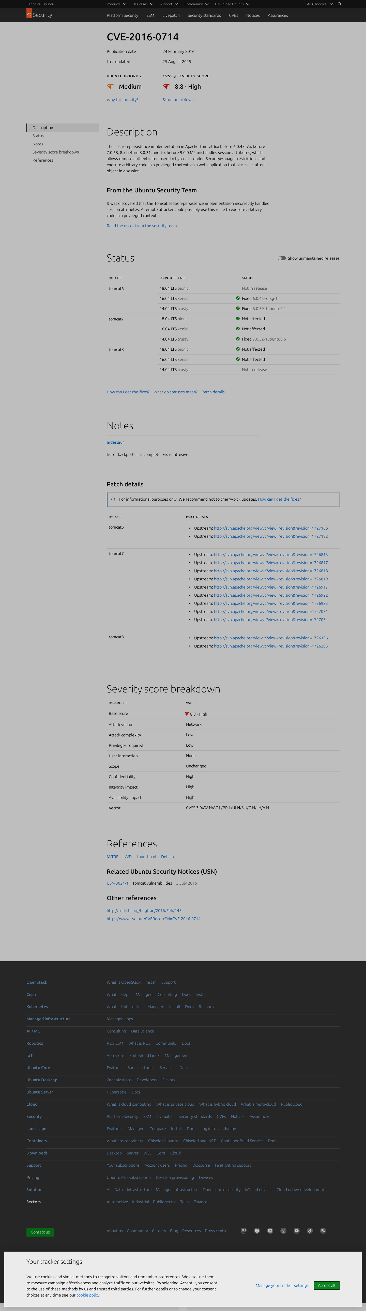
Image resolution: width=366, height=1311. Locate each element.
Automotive (117, 1201)
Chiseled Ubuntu (163, 1140)
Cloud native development (300, 1189)
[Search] (340, 4)
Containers (36, 1140)
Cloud (31, 1104)
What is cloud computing (129, 1104)
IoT (29, 1055)
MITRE (112, 856)
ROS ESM (115, 1043)
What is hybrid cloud (217, 1104)
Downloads (37, 1153)
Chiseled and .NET (199, 1140)
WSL (147, 1153)
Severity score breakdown (56, 152)
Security (34, 1116)
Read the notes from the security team (142, 225)
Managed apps (120, 1018)
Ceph (31, 994)
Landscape (36, 1128)
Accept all (326, 1285)
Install (151, 982)
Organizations (119, 1079)
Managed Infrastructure (177, 1189)
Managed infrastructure (48, 1018)
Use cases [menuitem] (140, 4)
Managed (144, 994)
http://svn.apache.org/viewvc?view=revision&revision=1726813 (271, 554)
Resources (208, 1006)
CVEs (233, 15)
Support (168, 982)
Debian (167, 856)
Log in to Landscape (218, 1128)
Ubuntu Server (39, 1092)
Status (38, 135)
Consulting (167, 994)
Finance (200, 1201)
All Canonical (317, 4)
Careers (159, 1230)
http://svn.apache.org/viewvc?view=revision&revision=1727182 (271, 536)
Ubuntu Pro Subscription (129, 1177)
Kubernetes (37, 1006)
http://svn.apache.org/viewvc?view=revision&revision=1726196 (271, 638)
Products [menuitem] (113, 4)
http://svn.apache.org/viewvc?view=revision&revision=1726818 (271, 570)
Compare (157, 1128)
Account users (157, 1165)
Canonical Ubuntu (40, 4)
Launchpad (146, 856)
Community (166, 1043)
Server (133, 1153)
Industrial (140, 1201)
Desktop (114, 1153)
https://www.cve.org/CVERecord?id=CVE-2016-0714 (154, 918)
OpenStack (36, 982)
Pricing (181, 1165)
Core (161, 1153)
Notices (253, 15)
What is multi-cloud (258, 1104)
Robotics (34, 1043)
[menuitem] (319, 4)
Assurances (278, 15)
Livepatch (171, 15)
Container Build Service (242, 1140)
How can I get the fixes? (128, 392)
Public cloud (291, 1104)
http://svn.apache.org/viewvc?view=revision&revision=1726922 (271, 595)
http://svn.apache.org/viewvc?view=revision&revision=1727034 (271, 619)
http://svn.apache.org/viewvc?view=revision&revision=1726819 (271, 579)
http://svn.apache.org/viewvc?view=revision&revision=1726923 (271, 603)
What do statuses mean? (175, 392)
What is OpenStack (124, 982)
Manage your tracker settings (282, 1285)
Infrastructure (139, 1189)
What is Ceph (119, 994)
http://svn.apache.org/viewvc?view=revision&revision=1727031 (271, 611)
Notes (38, 144)
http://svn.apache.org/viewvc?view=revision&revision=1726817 (271, 562)
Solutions (35, 1189)
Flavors (168, 1079)
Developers (147, 1079)
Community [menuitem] (194, 4)
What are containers (125, 1140)
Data (118, 1189)
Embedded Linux (144, 1055)
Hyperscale (117, 1092)
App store (115, 1055)
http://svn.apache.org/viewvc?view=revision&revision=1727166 (271, 528)
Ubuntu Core (38, 1067)
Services (167, 1067)
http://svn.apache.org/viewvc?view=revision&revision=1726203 (271, 646)
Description (43, 127)
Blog (174, 1230)
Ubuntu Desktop (41, 1079)
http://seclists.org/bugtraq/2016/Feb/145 (144, 910)
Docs (186, 994)
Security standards (204, 15)
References (43, 160)
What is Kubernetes (124, 1006)
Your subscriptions (123, 1165)
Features (115, 1067)
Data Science (142, 1031)
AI (108, 1189)
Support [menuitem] (166, 4)
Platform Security (122, 15)
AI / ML (33, 1031)
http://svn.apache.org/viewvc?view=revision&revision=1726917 (271, 587)
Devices (206, 1177)
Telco (185, 1201)
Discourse (201, 1165)
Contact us (40, 1232)
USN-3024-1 (117, 883)
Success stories (141, 1067)
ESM (150, 15)
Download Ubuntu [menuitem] (229, 4)
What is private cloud (175, 1104)
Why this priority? (122, 99)
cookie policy (88, 1295)
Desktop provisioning (175, 1177)
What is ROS (139, 1043)
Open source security (222, 1189)
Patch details (213, 392)
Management (177, 1055)
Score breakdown (178, 99)
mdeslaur (115, 442)
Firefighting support (233, 1165)
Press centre (216, 1230)
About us (115, 1230)
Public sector (164, 1201)
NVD (128, 856)
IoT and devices (258, 1189)
